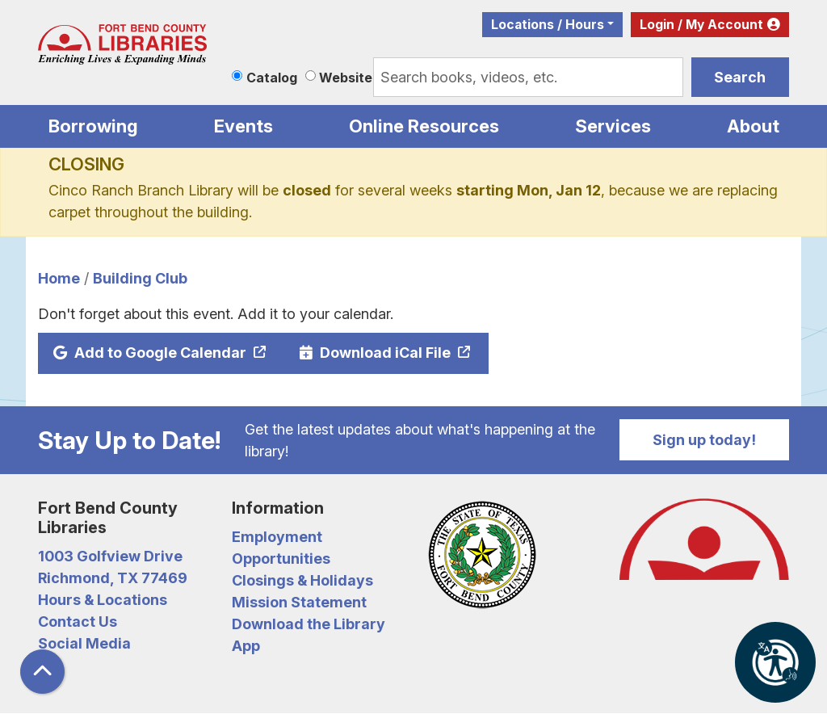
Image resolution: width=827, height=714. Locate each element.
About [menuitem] (753, 126)
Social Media (84, 643)
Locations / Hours (547, 24)
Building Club (140, 278)
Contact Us (77, 621)
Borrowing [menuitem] (93, 126)
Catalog (271, 77)
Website (345, 77)
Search (740, 77)
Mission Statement (299, 602)
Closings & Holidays (302, 580)
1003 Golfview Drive (110, 556)
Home (59, 278)
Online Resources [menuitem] (424, 126)
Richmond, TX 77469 (112, 577)
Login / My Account (701, 24)
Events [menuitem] (243, 126)
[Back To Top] (42, 671)
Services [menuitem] (613, 126)
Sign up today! (704, 439)
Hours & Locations (102, 599)
